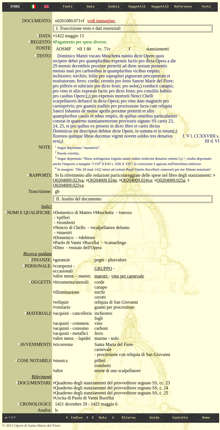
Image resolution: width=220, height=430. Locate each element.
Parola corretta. (67, 153)
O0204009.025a (170, 180)
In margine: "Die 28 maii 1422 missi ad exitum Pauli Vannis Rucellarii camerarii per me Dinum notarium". (133, 169)
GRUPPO (103, 268)
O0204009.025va (68, 185)
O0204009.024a (102, 180)
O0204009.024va (136, 180)
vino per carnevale (127, 276)
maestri (101, 276)
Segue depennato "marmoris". (78, 148)
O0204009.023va (68, 180)
